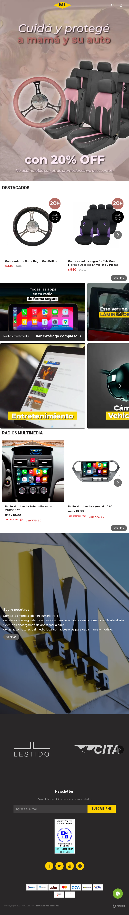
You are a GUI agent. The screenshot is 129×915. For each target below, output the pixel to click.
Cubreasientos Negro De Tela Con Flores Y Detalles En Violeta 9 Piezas (93, 263)
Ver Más (119, 278)
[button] (124, 90)
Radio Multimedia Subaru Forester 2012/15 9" (29, 508)
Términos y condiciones (47, 906)
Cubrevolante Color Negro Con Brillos (31, 261)
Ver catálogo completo (57, 336)
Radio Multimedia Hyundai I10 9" (90, 506)
